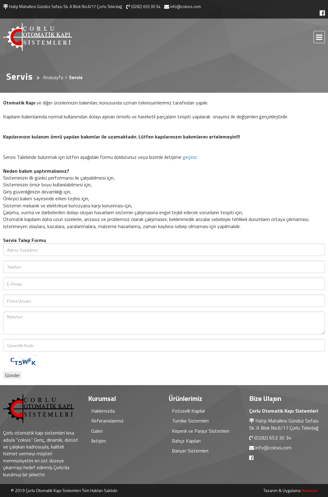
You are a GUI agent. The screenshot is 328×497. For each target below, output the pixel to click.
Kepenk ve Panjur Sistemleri (200, 431)
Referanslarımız (107, 420)
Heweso (309, 490)
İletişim (98, 440)
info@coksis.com (273, 447)
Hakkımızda (103, 410)
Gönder (12, 375)
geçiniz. (190, 157)
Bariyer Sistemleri (190, 450)
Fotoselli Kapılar (188, 410)
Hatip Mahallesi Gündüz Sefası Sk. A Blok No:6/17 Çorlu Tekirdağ (283, 424)
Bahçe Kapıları (186, 440)
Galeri (97, 431)
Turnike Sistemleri (190, 420)
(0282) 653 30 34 (272, 437)
